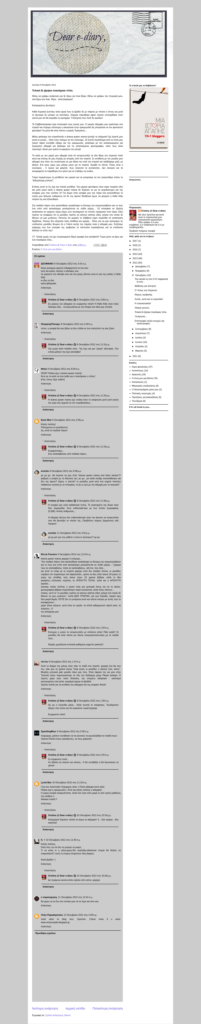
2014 (135, 254)
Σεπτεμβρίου (142, 329)
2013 (135, 258)
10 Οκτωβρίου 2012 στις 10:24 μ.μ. (94, 815)
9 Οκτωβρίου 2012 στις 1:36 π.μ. (93, 701)
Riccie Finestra (49, 554)
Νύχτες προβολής (143, 294)
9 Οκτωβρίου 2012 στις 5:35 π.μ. (93, 755)
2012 (135, 263)
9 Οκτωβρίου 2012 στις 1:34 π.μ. (93, 628)
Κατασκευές (138, 382)
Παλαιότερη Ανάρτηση (107, 1008)
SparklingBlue (48, 731)
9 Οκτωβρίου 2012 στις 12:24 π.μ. (74, 554)
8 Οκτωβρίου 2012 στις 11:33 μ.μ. (93, 395)
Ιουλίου (139, 337)
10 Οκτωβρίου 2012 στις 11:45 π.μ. (63, 840)
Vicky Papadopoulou (52, 915)
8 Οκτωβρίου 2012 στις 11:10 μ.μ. (93, 344)
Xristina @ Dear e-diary (60, 299)
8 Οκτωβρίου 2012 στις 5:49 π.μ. (77, 324)
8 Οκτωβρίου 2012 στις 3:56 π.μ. (93, 299)
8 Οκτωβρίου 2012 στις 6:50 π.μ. (64, 369)
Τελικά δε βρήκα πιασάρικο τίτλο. (151, 312)
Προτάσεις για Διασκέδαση (145, 397)
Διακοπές (136, 374)
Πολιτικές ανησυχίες (141, 393)
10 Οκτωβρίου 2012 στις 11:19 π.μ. (69, 782)
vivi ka (44, 661)
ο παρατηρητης (49, 897)
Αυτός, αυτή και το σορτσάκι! (149, 299)
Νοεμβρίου (141, 271)
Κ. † (43, 840)
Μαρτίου (139, 351)
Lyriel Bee (46, 782)
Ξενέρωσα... (141, 316)
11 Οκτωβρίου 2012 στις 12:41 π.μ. (75, 897)
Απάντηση (46, 288)
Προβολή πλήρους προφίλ (142, 231)
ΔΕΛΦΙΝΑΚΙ (47, 263)
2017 (135, 241)
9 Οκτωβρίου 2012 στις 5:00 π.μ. (73, 731)
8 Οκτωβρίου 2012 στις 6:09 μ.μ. (66, 471)
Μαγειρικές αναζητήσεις (143, 386)
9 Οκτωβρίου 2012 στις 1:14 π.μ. (65, 661)
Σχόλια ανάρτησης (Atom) (58, 1015)
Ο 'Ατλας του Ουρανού (146, 290)
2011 (135, 356)
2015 (135, 249)
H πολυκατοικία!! (143, 303)
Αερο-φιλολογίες (140, 367)
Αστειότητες (137, 370)
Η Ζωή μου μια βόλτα (51, 249)
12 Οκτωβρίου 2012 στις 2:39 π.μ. (80, 915)
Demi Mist (46, 420)
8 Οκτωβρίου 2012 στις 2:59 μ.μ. (68, 420)
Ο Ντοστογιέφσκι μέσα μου (145, 389)
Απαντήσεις (50, 294)
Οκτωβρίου (141, 275)
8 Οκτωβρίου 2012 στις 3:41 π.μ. (70, 263)
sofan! (61, 379)
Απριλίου (140, 346)
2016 (135, 245)
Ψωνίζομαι (137, 401)
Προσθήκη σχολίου (45, 933)
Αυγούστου (141, 333)
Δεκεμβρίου (141, 266)
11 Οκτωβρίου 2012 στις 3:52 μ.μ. (73, 533)
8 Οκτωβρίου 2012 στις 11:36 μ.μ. (93, 501)
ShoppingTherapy (50, 324)
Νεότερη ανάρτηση (45, 1008)
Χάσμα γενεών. (142, 308)
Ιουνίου (139, 342)
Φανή (44, 369)
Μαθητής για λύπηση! (145, 286)
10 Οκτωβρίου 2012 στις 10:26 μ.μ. (94, 876)
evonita (45, 471)
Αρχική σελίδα (75, 1008)
